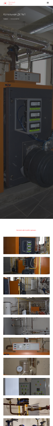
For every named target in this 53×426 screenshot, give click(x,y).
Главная (5, 19)
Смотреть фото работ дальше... (26, 230)
